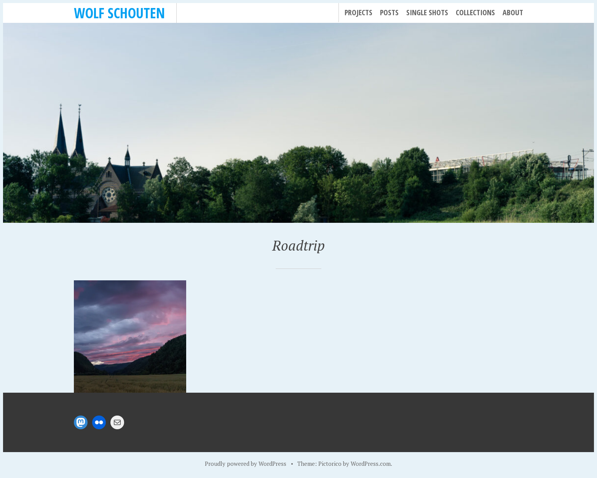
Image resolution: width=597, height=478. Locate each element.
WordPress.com (371, 463)
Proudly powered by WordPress (245, 463)
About (513, 12)
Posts (389, 12)
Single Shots (427, 12)
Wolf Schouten (119, 12)
